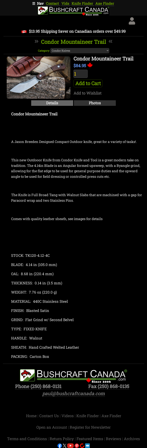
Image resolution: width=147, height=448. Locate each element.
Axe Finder (104, 3)
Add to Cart (88, 83)
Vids (65, 3)
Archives (132, 438)
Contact (53, 3)
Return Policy (62, 438)
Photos (95, 102)
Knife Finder (83, 3)
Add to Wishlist (87, 93)
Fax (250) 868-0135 (108, 386)
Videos (68, 415)
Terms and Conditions (27, 438)
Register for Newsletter (90, 427)
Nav (40, 3)
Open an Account (51, 427)
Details (52, 102)
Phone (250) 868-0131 (38, 386)
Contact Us (49, 415)
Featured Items (90, 438)
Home (32, 415)
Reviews (114, 438)
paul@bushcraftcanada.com (73, 393)
